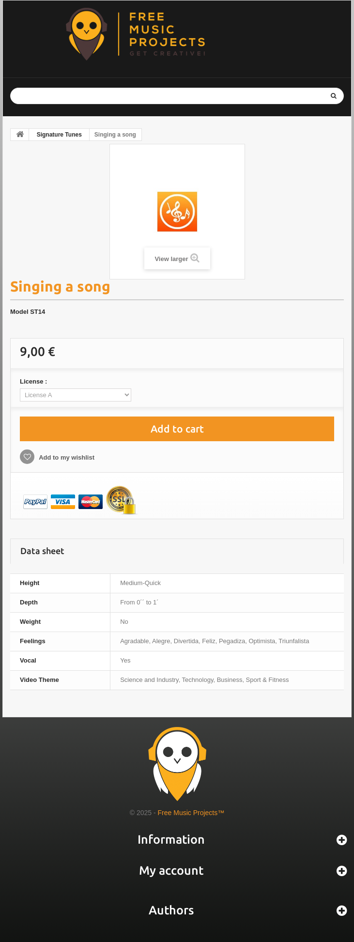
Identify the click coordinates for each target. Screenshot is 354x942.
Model (19, 311)
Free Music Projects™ (191, 813)
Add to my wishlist (65, 457)
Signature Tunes (59, 134)
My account (171, 870)
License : (34, 381)
